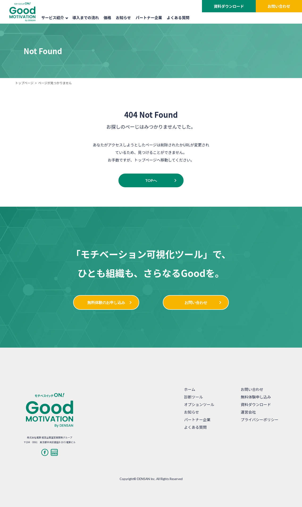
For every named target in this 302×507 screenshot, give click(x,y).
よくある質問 (178, 17)
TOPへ (151, 180)
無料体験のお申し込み (106, 302)
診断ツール (193, 397)
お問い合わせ (279, 6)
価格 (107, 17)
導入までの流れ (85, 17)
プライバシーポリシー (259, 419)
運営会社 (248, 412)
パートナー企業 (149, 17)
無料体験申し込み (256, 397)
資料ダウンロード (229, 6)
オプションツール (199, 404)
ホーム (189, 389)
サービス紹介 (54, 17)
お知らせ (123, 17)
